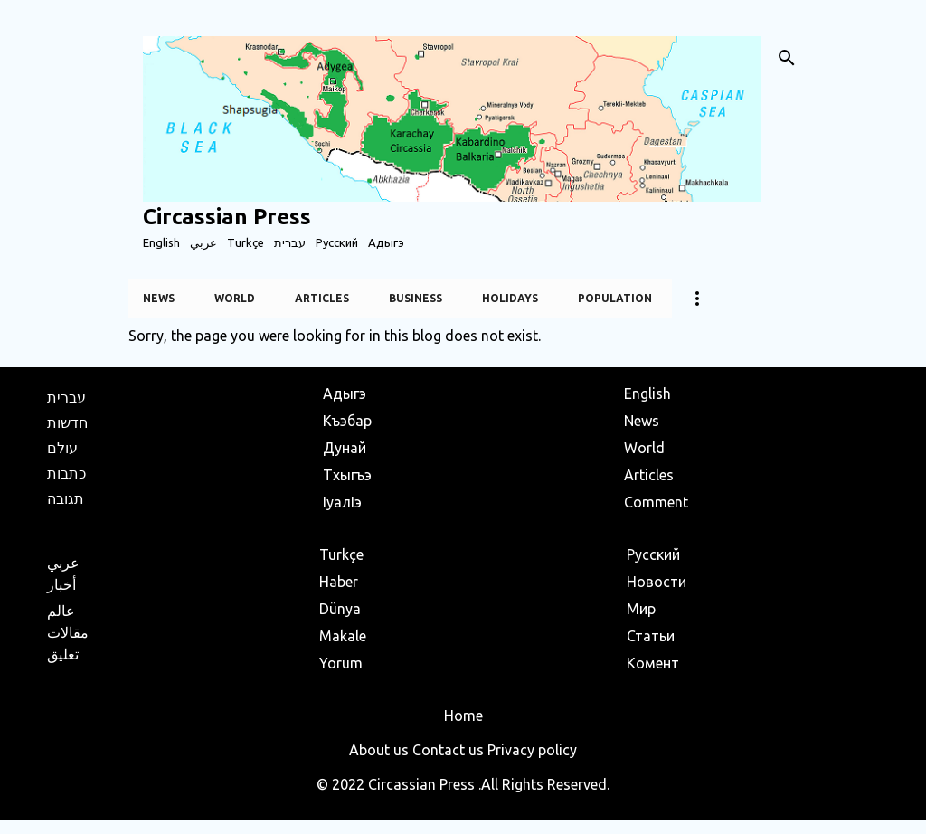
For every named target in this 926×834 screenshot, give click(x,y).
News (159, 298)
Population (615, 298)
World (234, 298)
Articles (322, 298)
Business (415, 298)
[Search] (787, 58)
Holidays (510, 298)
